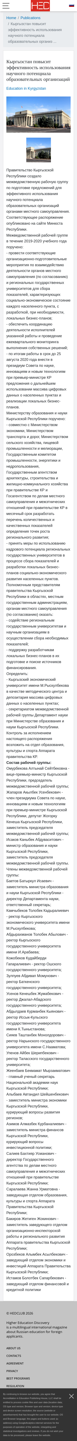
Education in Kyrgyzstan (26, 88)
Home (11, 18)
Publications (30, 18)
